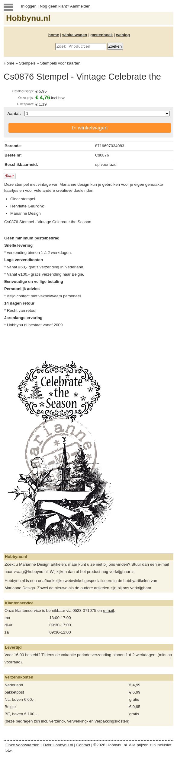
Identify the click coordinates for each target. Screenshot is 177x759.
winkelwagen (74, 35)
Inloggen (29, 6)
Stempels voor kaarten (60, 63)
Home (9, 63)
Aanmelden (80, 6)
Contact (83, 745)
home (53, 35)
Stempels (27, 63)
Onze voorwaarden (22, 745)
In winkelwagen (90, 127)
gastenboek (101, 35)
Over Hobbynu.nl (58, 745)
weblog (123, 35)
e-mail (108, 610)
